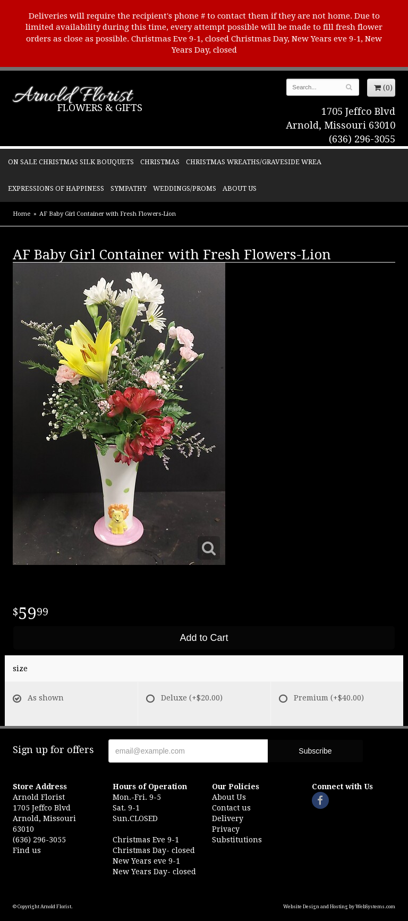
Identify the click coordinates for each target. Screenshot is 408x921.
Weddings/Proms (184, 188)
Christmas (160, 162)
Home (21, 213)
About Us (240, 188)
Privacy (226, 829)
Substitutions (237, 839)
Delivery (227, 818)
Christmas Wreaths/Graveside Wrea (253, 162)
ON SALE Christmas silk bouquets (71, 162)
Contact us (231, 808)
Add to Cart (204, 637)
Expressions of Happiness (56, 188)
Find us (27, 850)
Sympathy (128, 188)
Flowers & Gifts (99, 107)
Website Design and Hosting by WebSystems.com (339, 906)
